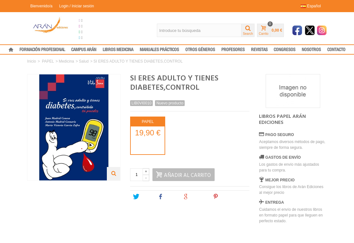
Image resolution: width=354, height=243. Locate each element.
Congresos (90, 26)
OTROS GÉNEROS (200, 50)
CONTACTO (336, 50)
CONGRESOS (284, 50)
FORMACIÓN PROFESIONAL (42, 50)
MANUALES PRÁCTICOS (159, 50)
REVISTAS (259, 50)
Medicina (66, 61)
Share (167, 196)
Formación (90, 32)
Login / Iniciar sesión (76, 6)
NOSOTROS (311, 50)
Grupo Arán (91, 20)
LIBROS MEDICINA (118, 50)
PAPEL (48, 61)
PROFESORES (233, 50)
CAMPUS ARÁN (83, 50)
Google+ (195, 196)
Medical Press (93, 37)
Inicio (31, 61)
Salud (84, 61)
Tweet (142, 196)
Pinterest (225, 196)
